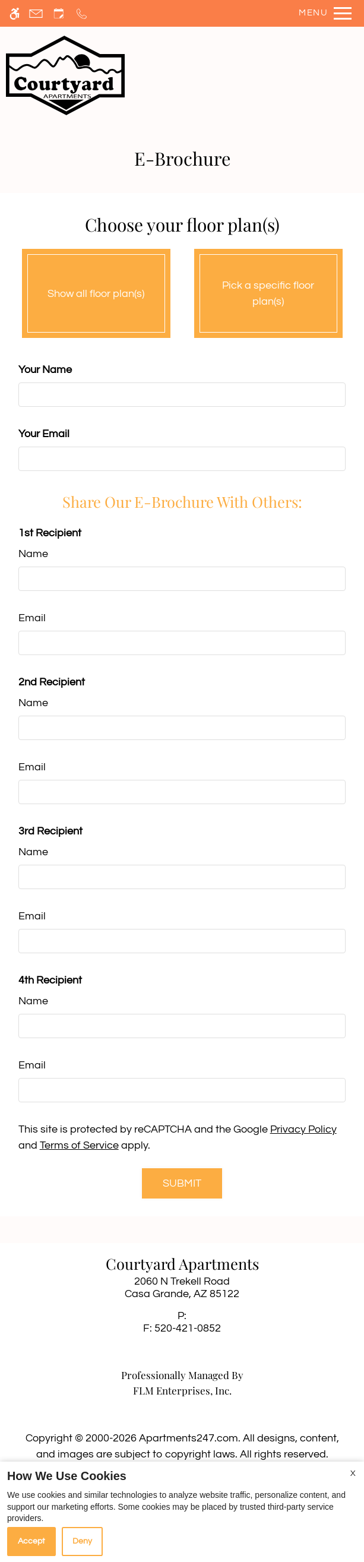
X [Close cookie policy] (353, 1473)
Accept (31, 1541)
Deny (82, 1541)
